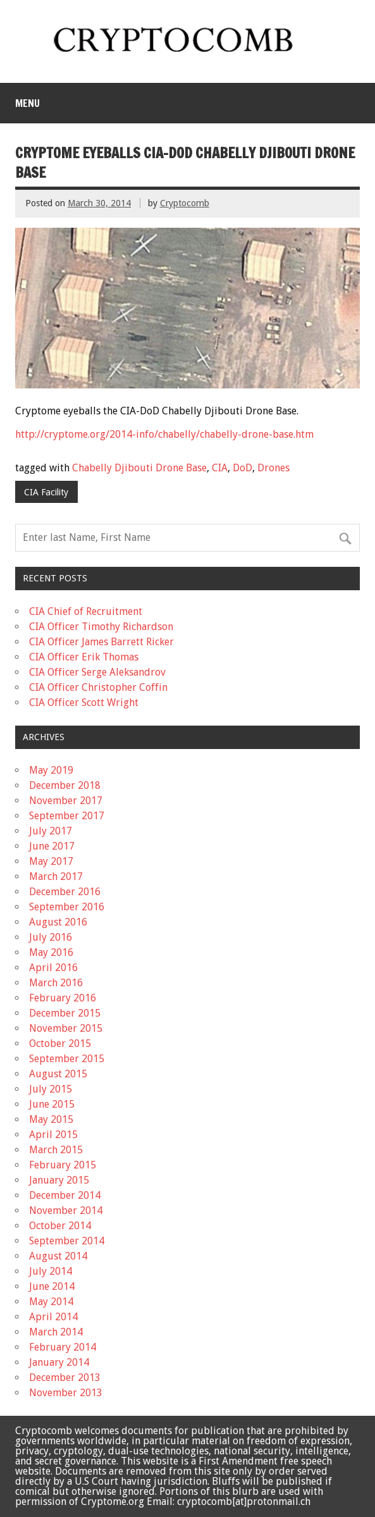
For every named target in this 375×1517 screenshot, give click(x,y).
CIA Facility (46, 492)
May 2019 (51, 770)
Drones (273, 468)
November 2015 (65, 1028)
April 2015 (53, 1135)
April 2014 (53, 1317)
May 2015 (51, 1119)
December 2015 (65, 1013)
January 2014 (59, 1362)
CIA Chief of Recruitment (85, 611)
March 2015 (56, 1150)
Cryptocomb (184, 203)
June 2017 (52, 846)
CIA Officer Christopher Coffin (98, 687)
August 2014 (58, 1256)
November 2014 (65, 1210)
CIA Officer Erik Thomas (83, 657)
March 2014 (56, 1332)
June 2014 (52, 1286)
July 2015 (50, 1089)
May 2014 (51, 1302)
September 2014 (66, 1241)
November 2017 (65, 801)
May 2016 (51, 952)
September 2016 (66, 907)
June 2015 (52, 1104)
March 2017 (56, 876)
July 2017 (50, 831)
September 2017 (66, 816)
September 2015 (66, 1059)
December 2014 (65, 1195)
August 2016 (58, 922)
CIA (220, 468)
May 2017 (51, 861)
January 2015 (59, 1180)
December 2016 (65, 892)
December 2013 (65, 1377)
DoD (242, 468)
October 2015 (60, 1043)
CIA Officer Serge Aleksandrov (97, 672)
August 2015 (58, 1074)
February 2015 (62, 1165)
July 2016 (50, 937)
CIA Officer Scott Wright (83, 703)
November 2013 (65, 1393)
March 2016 (56, 983)
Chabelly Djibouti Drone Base (139, 468)
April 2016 (53, 968)
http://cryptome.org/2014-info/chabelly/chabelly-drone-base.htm (164, 434)
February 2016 (62, 998)
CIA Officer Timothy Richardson (101, 627)
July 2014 (50, 1271)
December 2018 (65, 785)
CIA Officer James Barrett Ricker (101, 642)
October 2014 (60, 1226)
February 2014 (62, 1347)
